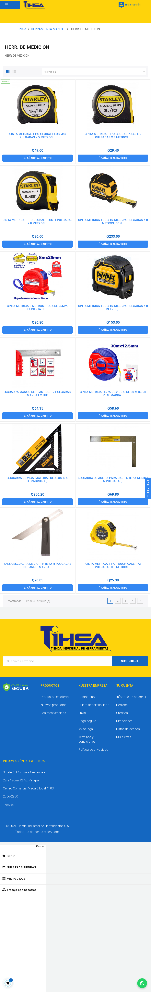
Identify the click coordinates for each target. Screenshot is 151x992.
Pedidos (122, 705)
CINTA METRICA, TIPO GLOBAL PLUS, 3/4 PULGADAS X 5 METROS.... (37, 135)
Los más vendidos (53, 713)
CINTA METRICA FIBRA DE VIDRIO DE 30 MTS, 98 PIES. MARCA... (113, 393)
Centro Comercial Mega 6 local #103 (28, 788)
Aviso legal (85, 729)
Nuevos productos (53, 705)
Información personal (131, 697)
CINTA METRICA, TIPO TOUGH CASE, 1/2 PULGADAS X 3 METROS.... (113, 565)
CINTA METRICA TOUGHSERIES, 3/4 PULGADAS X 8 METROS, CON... (113, 221)
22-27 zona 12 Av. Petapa (21, 780)
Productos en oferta (55, 697)
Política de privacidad (93, 749)
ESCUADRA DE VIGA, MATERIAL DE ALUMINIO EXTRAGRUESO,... (37, 479)
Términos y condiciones (86, 739)
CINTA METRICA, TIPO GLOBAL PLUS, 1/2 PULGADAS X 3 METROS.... (113, 135)
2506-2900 (10, 796)
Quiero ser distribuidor (93, 705)
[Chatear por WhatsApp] (142, 983)
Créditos (122, 713)
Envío (82, 713)
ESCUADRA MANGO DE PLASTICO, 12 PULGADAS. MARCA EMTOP (37, 393)
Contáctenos (87, 697)
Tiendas (8, 804)
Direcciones (124, 721)
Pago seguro (87, 721)
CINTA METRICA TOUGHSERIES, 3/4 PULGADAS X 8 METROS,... (113, 307)
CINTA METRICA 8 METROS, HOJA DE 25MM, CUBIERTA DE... (37, 307)
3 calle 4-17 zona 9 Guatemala (24, 772)
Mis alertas (123, 737)
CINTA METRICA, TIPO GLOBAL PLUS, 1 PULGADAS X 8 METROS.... (37, 221)
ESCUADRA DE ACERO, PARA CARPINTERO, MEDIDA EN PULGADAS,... (113, 479)
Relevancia (95, 71)
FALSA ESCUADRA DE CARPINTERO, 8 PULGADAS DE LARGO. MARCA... (37, 565)
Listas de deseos (128, 729)
